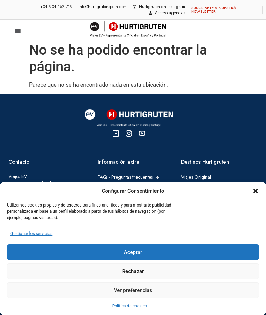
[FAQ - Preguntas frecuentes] (157, 177)
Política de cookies (129, 306)
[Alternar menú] (17, 30)
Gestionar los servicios (31, 233)
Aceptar (133, 252)
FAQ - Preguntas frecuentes (125, 177)
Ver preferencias (133, 290)
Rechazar (133, 271)
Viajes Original (196, 177)
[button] (255, 190)
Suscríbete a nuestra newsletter (213, 9)
